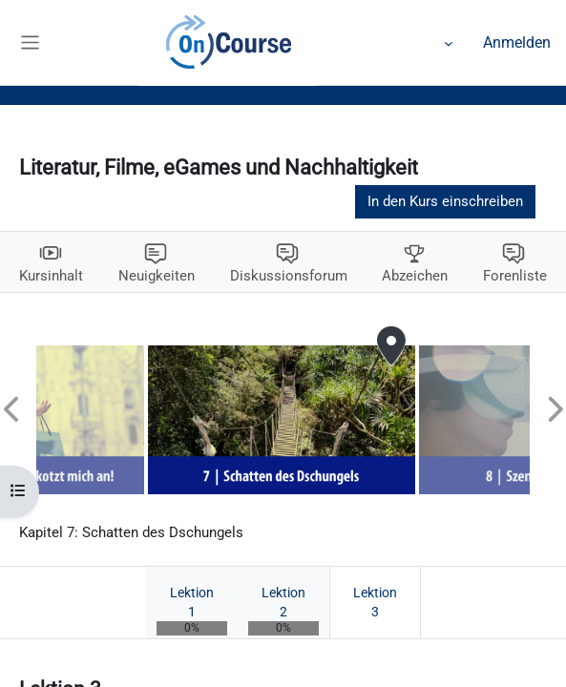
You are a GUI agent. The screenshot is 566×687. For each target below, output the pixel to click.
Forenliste (515, 275)
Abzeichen (415, 275)
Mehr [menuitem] (426, 43)
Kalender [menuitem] (228, 43)
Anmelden (517, 42)
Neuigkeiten (156, 275)
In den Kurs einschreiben (445, 201)
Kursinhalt (51, 275)
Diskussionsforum (288, 275)
